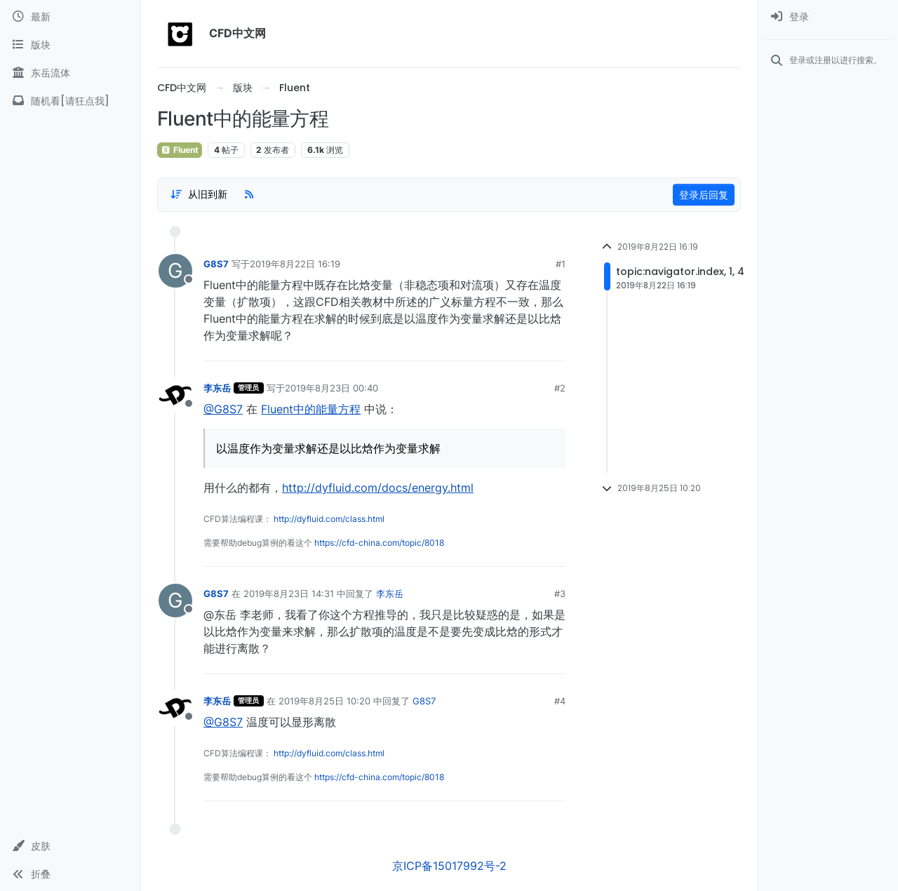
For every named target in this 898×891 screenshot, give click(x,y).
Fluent (180, 150)
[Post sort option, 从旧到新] (198, 194)
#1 (560, 263)
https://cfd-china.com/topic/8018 (379, 542)
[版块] (70, 45)
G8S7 (216, 263)
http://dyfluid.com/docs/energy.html (378, 488)
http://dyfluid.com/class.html (329, 519)
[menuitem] (828, 17)
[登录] (828, 17)
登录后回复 (703, 195)
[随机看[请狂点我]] (70, 101)
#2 (559, 388)
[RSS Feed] (249, 194)
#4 (559, 700)
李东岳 (217, 388)
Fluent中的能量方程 (311, 409)
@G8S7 (223, 409)
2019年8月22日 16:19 (295, 263)
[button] (70, 846)
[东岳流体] (70, 73)
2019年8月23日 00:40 (331, 388)
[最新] (70, 17)
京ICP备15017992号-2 (449, 866)
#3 (559, 593)
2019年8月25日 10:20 (324, 700)
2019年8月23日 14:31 (288, 593)
